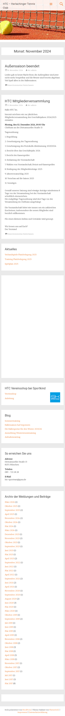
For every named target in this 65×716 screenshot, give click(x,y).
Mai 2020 (9, 607)
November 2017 (12, 663)
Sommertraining (12, 421)
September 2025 (12, 510)
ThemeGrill (54, 710)
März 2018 (9, 659)
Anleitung (9, 398)
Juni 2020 (9, 603)
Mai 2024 (9, 526)
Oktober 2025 (11, 506)
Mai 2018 (9, 651)
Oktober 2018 (11, 643)
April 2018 (9, 655)
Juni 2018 (9, 647)
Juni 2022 (9, 566)
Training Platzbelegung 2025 (18, 259)
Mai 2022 (9, 570)
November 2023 (12, 538)
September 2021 (12, 578)
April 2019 (9, 635)
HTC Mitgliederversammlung (27, 101)
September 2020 (12, 595)
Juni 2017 (9, 679)
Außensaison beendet (22, 66)
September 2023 (12, 546)
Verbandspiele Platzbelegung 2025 (21, 254)
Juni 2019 (9, 627)
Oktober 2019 (11, 615)
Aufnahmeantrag (12, 437)
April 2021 (9, 587)
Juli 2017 (8, 675)
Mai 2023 (9, 554)
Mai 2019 (9, 631)
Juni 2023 (9, 550)
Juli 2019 (9, 623)
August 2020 (11, 599)
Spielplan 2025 (11, 264)
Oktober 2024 (11, 522)
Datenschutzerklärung (38, 712)
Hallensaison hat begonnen (17, 425)
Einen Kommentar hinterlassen (20, 85)
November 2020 (12, 591)
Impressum (23, 712)
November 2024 (12, 518)
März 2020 (10, 611)
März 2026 (10, 502)
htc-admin (32, 70)
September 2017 (12, 671)
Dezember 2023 (12, 534)
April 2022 (10, 574)
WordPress (26, 710)
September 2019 (12, 619)
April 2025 (9, 514)
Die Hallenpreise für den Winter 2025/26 (23, 429)
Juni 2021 (9, 582)
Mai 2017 (9, 683)
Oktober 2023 (11, 542)
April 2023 (9, 558)
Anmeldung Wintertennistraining (20, 433)
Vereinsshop (10, 394)
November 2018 (12, 639)
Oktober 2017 (11, 667)
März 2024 (10, 530)
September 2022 (12, 562)
